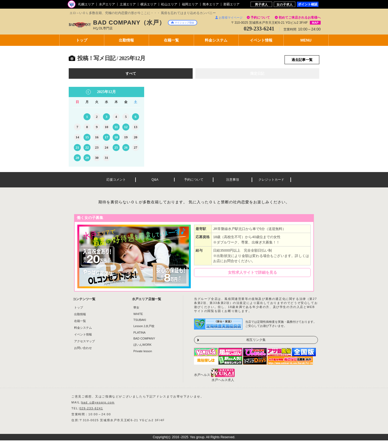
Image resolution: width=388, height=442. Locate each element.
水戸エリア (107, 4)
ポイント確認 (307, 4)
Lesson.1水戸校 (143, 327)
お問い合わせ (83, 349)
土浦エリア (128, 4)
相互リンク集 (256, 341)
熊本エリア (211, 4)
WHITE (138, 315)
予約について (260, 17)
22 (87, 149)
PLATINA (139, 334)
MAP (315, 22)
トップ (81, 40)
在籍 (171, 40)
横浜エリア (148, 4)
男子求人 (261, 4)
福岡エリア (190, 4)
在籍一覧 (80, 322)
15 (87, 139)
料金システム (83, 329)
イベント (261, 40)
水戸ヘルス (202, 376)
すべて (131, 75)
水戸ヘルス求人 (223, 381)
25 (116, 149)
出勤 (126, 40)
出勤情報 (80, 315)
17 (106, 139)
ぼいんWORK (142, 346)
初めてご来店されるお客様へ (300, 17)
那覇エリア (231, 4)
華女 (136, 309)
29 (87, 159)
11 (116, 128)
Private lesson (142, 352)
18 (116, 139)
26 (126, 149)
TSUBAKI (139, 321)
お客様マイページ (228, 17)
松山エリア (169, 4)
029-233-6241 (91, 410)
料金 (216, 40)
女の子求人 (284, 4)
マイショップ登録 (182, 22)
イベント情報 (83, 336)
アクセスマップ (84, 342)
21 (77, 149)
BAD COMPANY (144, 340)
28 (77, 159)
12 (126, 128)
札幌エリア (86, 4)
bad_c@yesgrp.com (98, 404)
